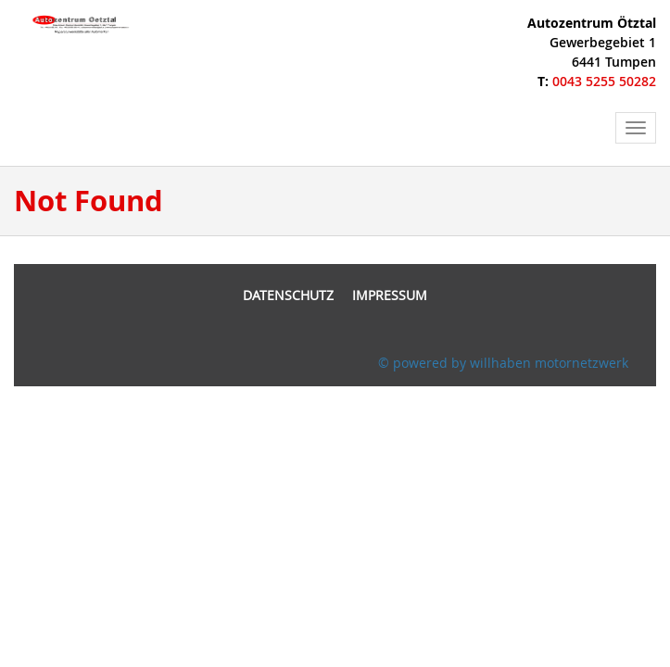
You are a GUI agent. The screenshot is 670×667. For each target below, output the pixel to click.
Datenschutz (288, 295)
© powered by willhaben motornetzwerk (503, 362)
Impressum (389, 295)
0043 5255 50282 (604, 81)
